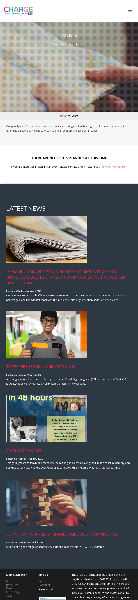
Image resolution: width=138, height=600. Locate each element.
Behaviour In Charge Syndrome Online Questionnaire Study (62, 534)
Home (63, 116)
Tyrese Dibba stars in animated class (40, 367)
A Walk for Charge (23, 451)
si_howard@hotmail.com (113, 166)
